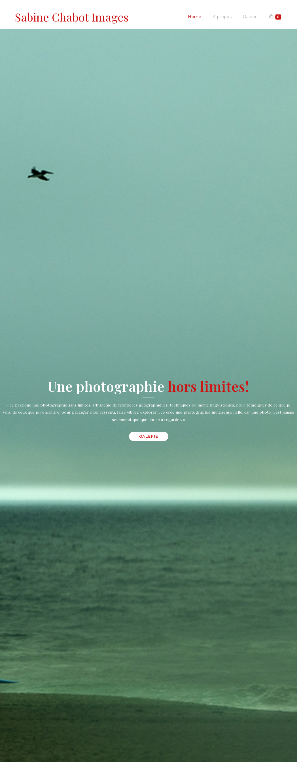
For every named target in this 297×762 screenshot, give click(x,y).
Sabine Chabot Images (72, 16)
